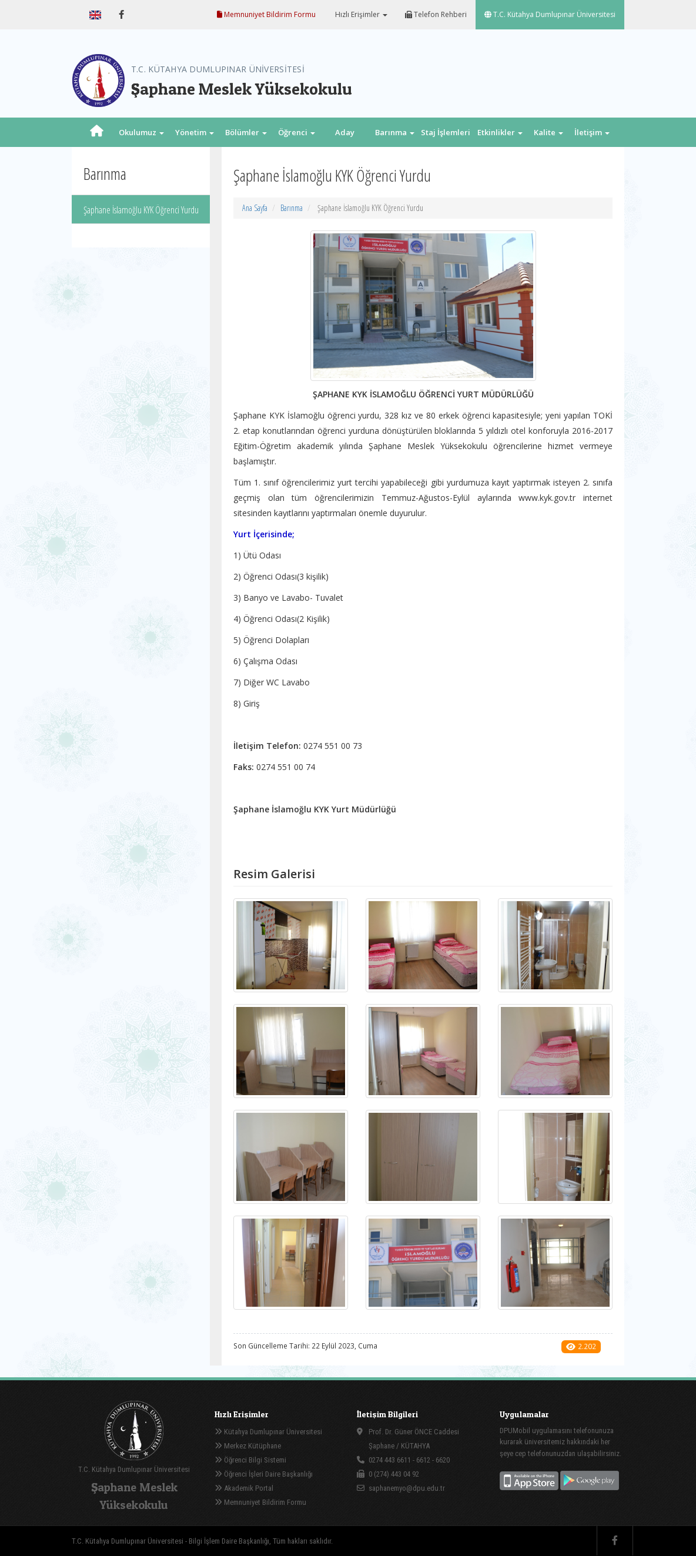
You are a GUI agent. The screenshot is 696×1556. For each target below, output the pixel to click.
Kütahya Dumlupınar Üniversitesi (268, 1431)
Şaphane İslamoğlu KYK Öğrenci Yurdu (141, 209)
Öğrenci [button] (296, 132)
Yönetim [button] (194, 132)
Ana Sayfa (254, 207)
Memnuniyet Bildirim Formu (266, 14)
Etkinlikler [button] (500, 132)
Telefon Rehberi (436, 14)
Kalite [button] (548, 132)
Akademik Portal (244, 1488)
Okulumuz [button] (141, 132)
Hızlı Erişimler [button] (360, 14)
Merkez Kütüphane (248, 1445)
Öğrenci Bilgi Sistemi (250, 1459)
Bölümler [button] (246, 132)
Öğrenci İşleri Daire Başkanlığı (264, 1474)
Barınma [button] (394, 132)
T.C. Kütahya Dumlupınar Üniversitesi (549, 14)
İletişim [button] (592, 132)
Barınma (291, 207)
